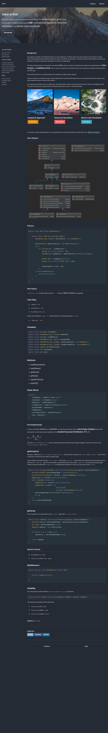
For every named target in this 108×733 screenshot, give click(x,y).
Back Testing (5, 81)
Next (86, 711)
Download (8, 39)
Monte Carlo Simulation (8, 75)
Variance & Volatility (7, 77)
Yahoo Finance (6, 88)
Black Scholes (6, 64)
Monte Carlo (5, 62)
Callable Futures (6, 90)
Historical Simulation (8, 73)
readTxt (4, 92)
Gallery (93, 4)
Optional (4, 93)
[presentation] (94, 83)
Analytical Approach (7, 71)
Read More (33, 148)
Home (4, 4)
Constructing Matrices (8, 79)
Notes (101, 4)
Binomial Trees (6, 60)
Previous (47, 711)
